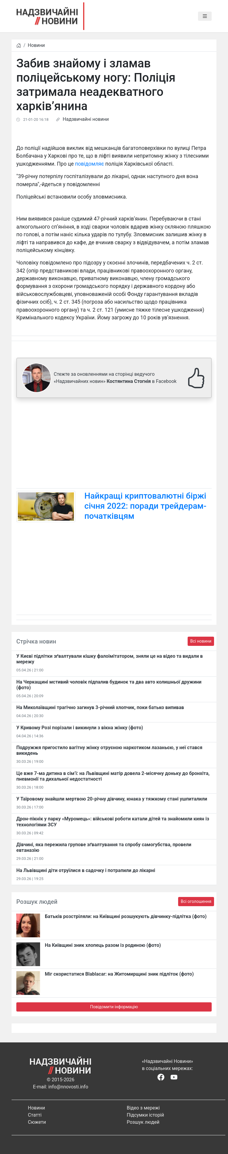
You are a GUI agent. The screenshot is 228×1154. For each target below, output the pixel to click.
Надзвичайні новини (86, 119)
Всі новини (200, 641)
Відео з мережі (143, 1108)
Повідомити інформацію (114, 1006)
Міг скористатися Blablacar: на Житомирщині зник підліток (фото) (119, 974)
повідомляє (89, 164)
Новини (36, 45)
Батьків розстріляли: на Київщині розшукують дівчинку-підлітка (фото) (126, 916)
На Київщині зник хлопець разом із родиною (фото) (103, 945)
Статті (35, 1115)
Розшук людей (143, 1122)
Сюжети (37, 1122)
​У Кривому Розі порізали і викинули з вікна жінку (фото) (79, 727)
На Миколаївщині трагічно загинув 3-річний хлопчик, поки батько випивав (100, 707)
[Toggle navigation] (205, 16)
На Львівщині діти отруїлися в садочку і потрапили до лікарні (85, 870)
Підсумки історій (145, 1115)
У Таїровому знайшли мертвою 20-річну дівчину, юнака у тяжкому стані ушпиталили (111, 799)
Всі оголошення (196, 901)
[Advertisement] (114, 444)
